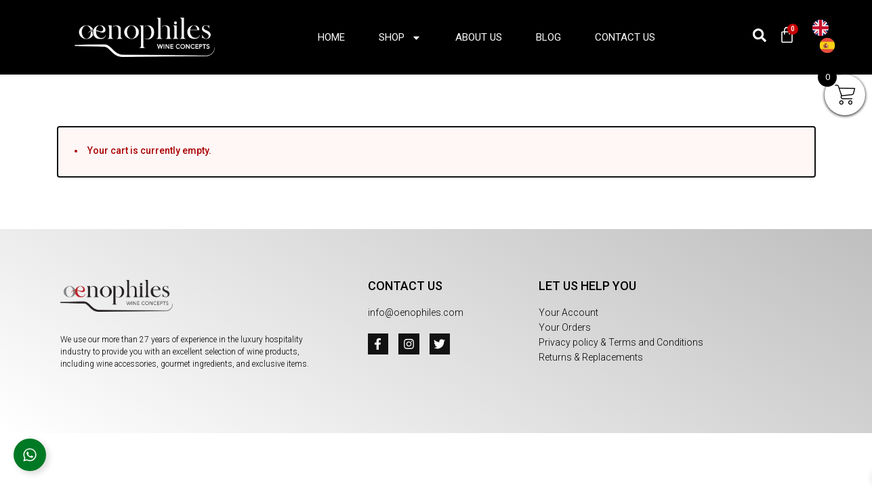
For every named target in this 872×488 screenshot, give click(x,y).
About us (478, 37)
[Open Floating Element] (30, 455)
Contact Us (625, 37)
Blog (548, 37)
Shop (400, 37)
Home (331, 37)
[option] (830, 45)
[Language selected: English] (835, 37)
